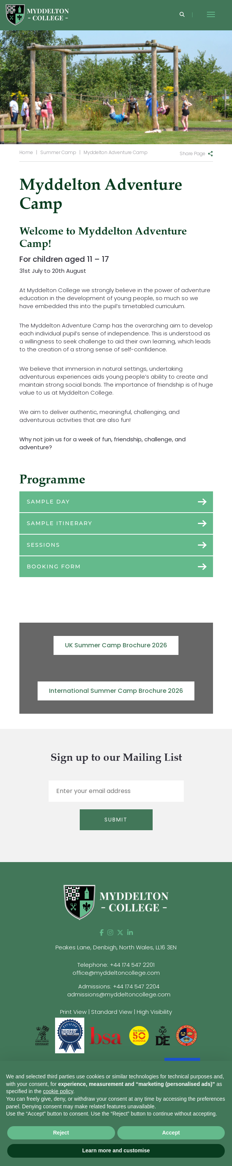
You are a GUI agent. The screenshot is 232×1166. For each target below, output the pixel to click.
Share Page (192, 153)
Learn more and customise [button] (116, 1150)
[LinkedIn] (130, 932)
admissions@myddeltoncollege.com (118, 994)
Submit (116, 819)
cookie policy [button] (58, 1091)
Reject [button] (61, 1133)
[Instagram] (110, 932)
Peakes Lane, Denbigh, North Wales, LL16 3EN (116, 947)
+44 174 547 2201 (132, 965)
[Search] (182, 15)
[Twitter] (120, 932)
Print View (73, 1012)
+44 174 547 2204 (136, 986)
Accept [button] (171, 1133)
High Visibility (154, 1012)
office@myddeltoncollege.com (116, 973)
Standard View (111, 1012)
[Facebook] (101, 932)
